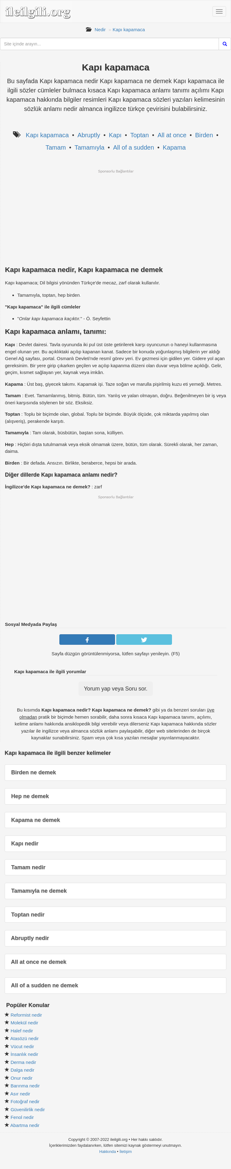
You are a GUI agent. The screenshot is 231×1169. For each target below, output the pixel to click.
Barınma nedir (25, 1085)
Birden (204, 135)
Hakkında (107, 1151)
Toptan (139, 135)
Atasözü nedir (24, 1038)
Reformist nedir (26, 1015)
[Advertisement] (115, 217)
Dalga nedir (22, 1070)
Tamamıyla (90, 147)
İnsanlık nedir (24, 1054)
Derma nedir (23, 1062)
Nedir (100, 29)
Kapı (115, 135)
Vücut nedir (22, 1046)
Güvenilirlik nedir (28, 1109)
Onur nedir (21, 1078)
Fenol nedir (22, 1117)
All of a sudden (133, 147)
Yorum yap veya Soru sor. (115, 689)
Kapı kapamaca (129, 29)
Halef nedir (22, 1030)
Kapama (174, 147)
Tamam (55, 147)
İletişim (125, 1151)
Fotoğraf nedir (25, 1101)
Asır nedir (20, 1093)
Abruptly (88, 135)
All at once (171, 135)
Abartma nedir (24, 1125)
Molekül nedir (24, 1022)
